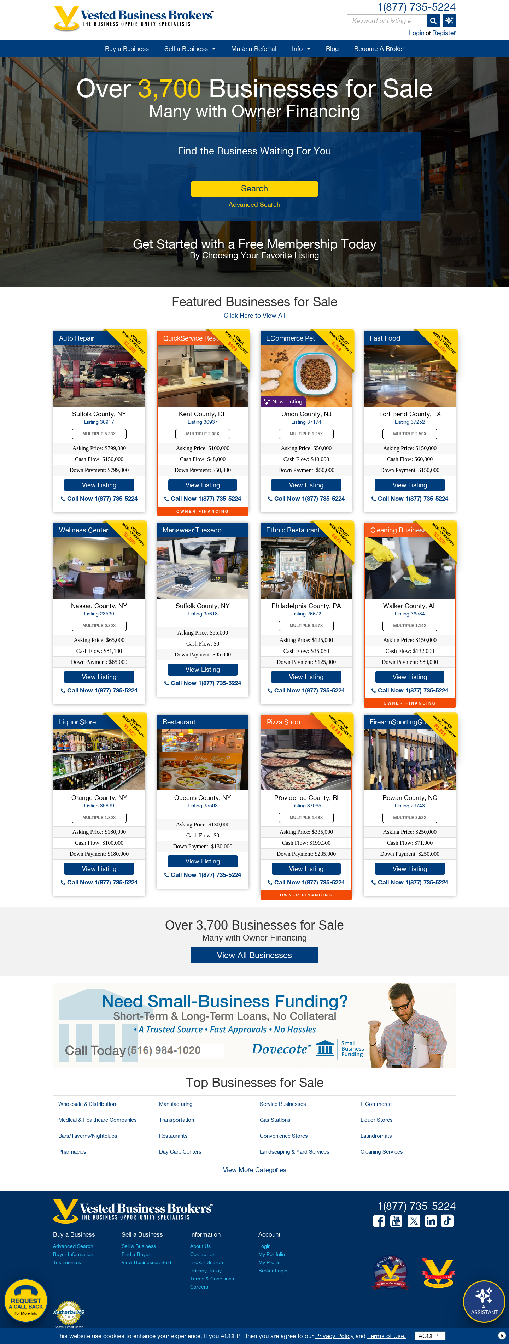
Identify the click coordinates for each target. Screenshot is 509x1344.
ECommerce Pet (290, 338)
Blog (332, 48)
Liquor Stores (377, 1120)
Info (297, 48)
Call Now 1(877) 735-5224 (99, 498)
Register (444, 32)
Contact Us (202, 1254)
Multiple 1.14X (410, 625)
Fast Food (385, 338)
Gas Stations (275, 1120)
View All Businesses (254, 955)
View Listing (99, 485)
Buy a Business (127, 48)
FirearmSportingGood (402, 722)
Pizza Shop (283, 722)
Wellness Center (83, 530)
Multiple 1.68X (306, 817)
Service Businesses (283, 1104)
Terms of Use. (386, 1335)
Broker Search (206, 1262)
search (254, 188)
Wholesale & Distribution (87, 1104)
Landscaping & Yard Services (294, 1152)
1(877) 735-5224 (416, 6)
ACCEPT (430, 1335)
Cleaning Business (398, 530)
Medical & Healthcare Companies (97, 1120)
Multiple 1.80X (99, 817)
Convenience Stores (284, 1136)
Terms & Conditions (212, 1278)
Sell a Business (186, 48)
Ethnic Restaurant (293, 530)
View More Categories (254, 1169)
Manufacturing (176, 1104)
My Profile (269, 1262)
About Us (200, 1246)
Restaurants (173, 1136)
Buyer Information (73, 1254)
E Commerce (376, 1104)
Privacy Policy (206, 1270)
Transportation (176, 1120)
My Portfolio (271, 1254)
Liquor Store (77, 722)
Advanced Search (254, 204)
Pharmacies (72, 1152)
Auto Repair (76, 338)
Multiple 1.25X (306, 433)
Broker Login (272, 1270)
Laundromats (376, 1136)
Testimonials (67, 1262)
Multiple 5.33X (99, 433)
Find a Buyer (136, 1254)
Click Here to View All (254, 315)
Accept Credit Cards (69, 1327)
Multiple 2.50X (410, 433)
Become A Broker (379, 48)
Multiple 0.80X (99, 625)
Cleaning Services (382, 1152)
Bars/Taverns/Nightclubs (87, 1136)
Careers (199, 1287)
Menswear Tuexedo (192, 530)
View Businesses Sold (146, 1262)
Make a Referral (253, 48)
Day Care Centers (180, 1152)
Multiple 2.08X (203, 433)
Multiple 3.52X (410, 817)
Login (417, 32)
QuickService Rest (190, 338)
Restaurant (179, 722)
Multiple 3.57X (306, 625)
